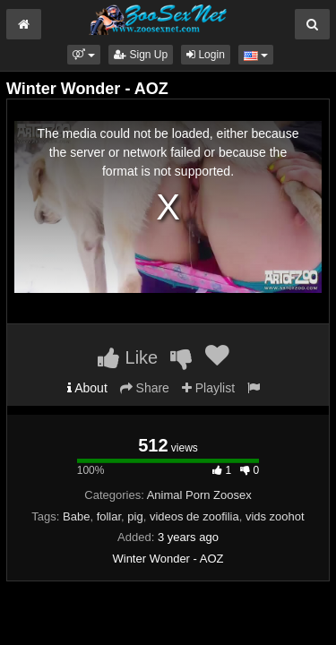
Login (205, 54)
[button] (83, 54)
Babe (76, 516)
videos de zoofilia (194, 516)
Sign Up (141, 54)
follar (109, 516)
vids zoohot (275, 516)
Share (144, 388)
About (87, 388)
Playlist (208, 388)
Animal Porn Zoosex (199, 495)
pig (134, 516)
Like (128, 357)
